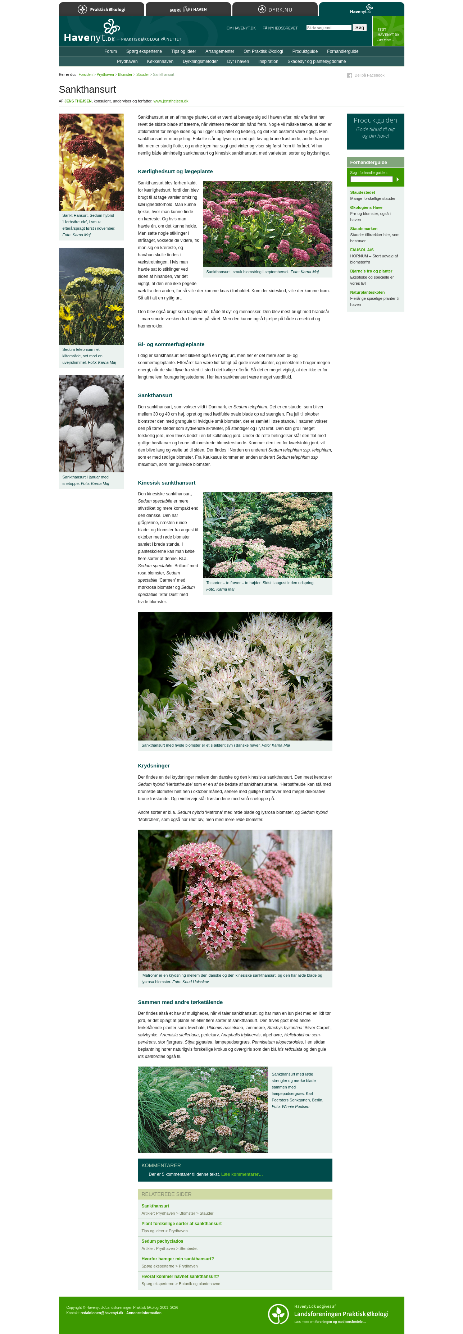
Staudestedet (362, 192)
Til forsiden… (90, 34)
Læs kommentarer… (242, 1174)
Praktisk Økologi (101, 9)
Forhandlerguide (342, 51)
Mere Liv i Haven (188, 9)
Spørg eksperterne (144, 51)
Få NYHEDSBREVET (280, 28)
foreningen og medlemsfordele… (341, 1322)
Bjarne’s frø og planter (371, 271)
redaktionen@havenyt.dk (102, 1313)
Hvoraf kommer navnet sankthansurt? (180, 1276)
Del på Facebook (370, 75)
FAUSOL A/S (362, 250)
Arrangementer (219, 51)
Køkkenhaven (160, 61)
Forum (110, 51)
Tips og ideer (183, 51)
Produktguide (305, 51)
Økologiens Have (366, 207)
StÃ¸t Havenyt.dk (388, 31)
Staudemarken (364, 228)
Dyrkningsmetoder (200, 61)
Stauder (142, 75)
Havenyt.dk (361, 9)
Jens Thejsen (77, 101)
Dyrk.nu (275, 9)
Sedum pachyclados (162, 1241)
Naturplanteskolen (367, 292)
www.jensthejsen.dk (171, 101)
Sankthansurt (155, 1206)
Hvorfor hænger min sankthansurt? (178, 1258)
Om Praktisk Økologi (263, 51)
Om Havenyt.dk (241, 28)
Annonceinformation (144, 1313)
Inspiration (268, 61)
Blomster (125, 75)
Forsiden (86, 75)
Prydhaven (127, 61)
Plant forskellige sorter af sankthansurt (182, 1223)
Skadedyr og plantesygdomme (317, 61)
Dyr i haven (238, 61)
